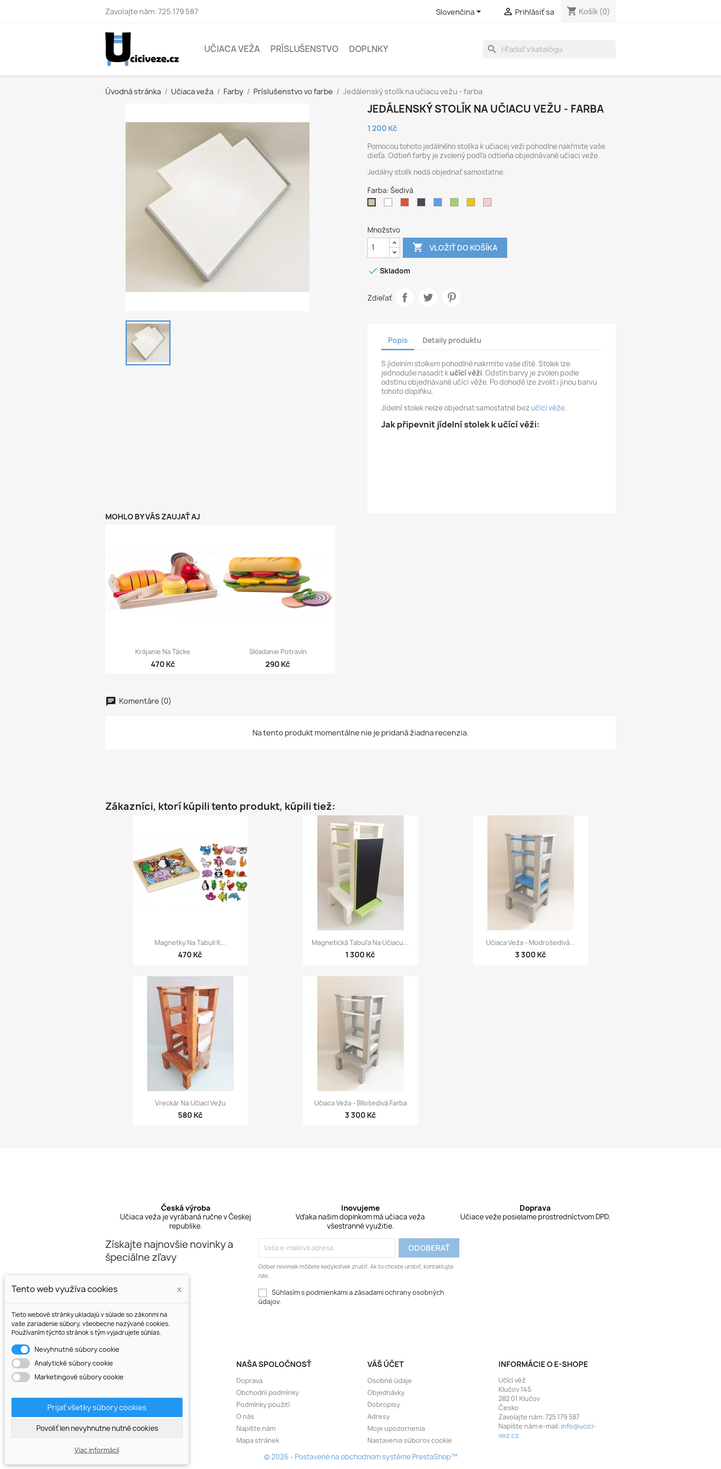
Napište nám (255, 1428)
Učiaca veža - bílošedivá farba (360, 1103)
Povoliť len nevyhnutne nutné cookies (97, 1428)
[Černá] (423, 204)
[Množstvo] (378, 248)
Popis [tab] (397, 340)
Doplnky (368, 49)
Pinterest (451, 297)
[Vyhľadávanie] (549, 49)
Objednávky (386, 1392)
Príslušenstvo (304, 49)
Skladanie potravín (278, 651)
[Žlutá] (473, 204)
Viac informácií (96, 1450)
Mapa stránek (257, 1440)
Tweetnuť (428, 297)
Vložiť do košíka (455, 248)
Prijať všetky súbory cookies (97, 1407)
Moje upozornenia (396, 1428)
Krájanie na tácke (162, 651)
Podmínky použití (263, 1404)
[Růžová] (489, 204)
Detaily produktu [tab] (452, 340)
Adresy (378, 1416)
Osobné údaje (389, 1380)
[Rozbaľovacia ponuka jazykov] (460, 12)
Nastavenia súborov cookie (409, 1440)
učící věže (548, 408)
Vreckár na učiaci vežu (190, 1103)
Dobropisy (383, 1404)
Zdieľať (404, 297)
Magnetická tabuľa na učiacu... (360, 942)
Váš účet (385, 1364)
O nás (245, 1416)
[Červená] (406, 204)
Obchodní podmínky (267, 1392)
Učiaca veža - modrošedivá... (530, 942)
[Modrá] (440, 204)
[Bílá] (390, 204)
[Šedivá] (373, 204)
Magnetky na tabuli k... (190, 942)
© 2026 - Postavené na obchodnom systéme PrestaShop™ (361, 1457)
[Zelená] (456, 204)
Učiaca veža (232, 49)
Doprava (249, 1380)
